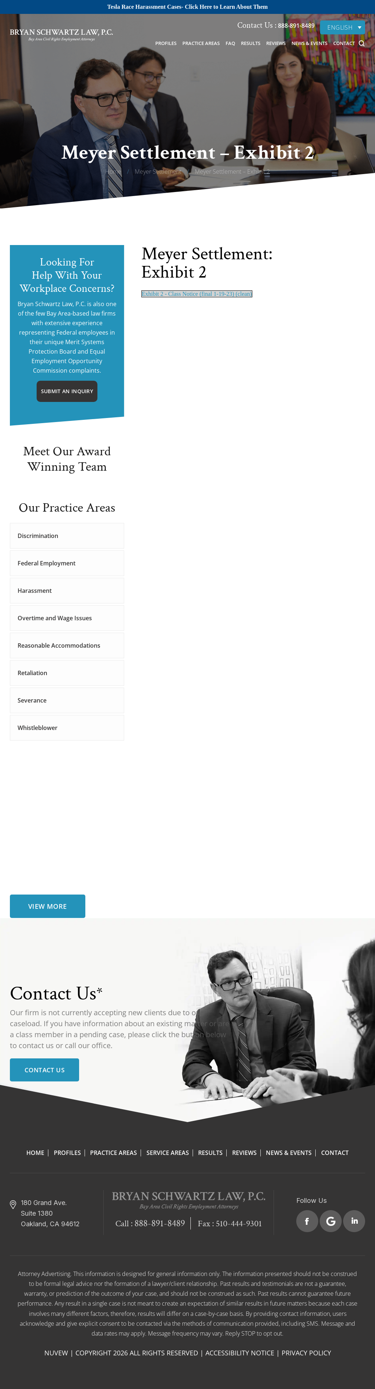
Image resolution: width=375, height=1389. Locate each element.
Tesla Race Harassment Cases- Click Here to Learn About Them (187, 7)
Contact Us (44, 1070)
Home (35, 1153)
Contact (344, 43)
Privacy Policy (306, 1352)
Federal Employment (46, 563)
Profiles (166, 43)
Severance (32, 700)
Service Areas (167, 1153)
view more (47, 906)
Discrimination (38, 536)
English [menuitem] (340, 27)
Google (331, 1221)
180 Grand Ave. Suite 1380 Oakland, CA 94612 (50, 1213)
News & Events (309, 43)
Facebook (307, 1221)
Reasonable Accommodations (59, 645)
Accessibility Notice (239, 1352)
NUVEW (56, 1352)
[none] (342, 27)
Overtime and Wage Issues (55, 618)
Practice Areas (201, 43)
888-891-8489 (295, 26)
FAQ (230, 43)
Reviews (276, 43)
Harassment (35, 591)
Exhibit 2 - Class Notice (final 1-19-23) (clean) (197, 294)
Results (250, 43)
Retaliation (32, 673)
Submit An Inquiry (67, 391)
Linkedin (354, 1221)
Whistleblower (37, 728)
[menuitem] (342, 27)
